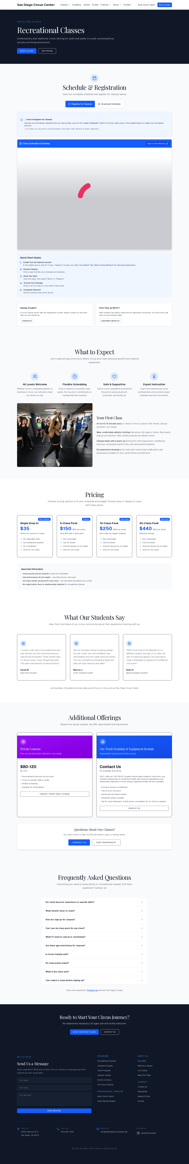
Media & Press (144, 1096)
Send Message (54, 1111)
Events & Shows (104, 1080)
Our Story (142, 1061)
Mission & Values (145, 1066)
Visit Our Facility (106, 842)
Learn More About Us (110, 321)
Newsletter (142, 1091)
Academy (76, 4)
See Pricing (47, 51)
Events (95, 4)
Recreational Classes (107, 1061)
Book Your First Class (84, 1032)
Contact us (92, 990)
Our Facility (142, 1070)
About (117, 4)
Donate (141, 1101)
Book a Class (164, 5)
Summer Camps (104, 1075)
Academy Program (105, 1066)
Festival (105, 4)
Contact (127, 4)
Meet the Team (144, 1075)
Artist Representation (107, 1101)
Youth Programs (104, 1070)
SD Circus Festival (105, 1084)
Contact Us (27, 321)
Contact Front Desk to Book (55, 794)
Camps (86, 4)
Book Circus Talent (146, 5)
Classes (65, 4)
